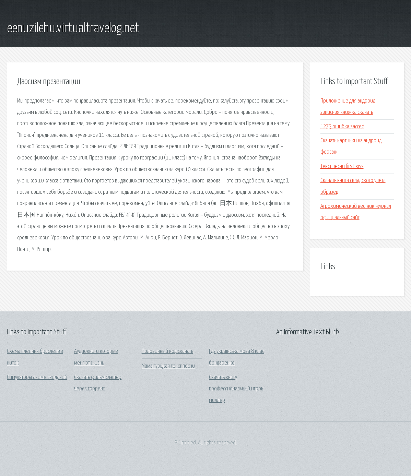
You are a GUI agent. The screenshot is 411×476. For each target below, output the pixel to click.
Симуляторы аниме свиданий (37, 377)
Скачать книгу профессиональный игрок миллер (236, 388)
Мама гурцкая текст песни (168, 366)
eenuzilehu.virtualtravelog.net (73, 28)
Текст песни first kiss (342, 166)
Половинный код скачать (167, 351)
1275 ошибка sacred (342, 127)
